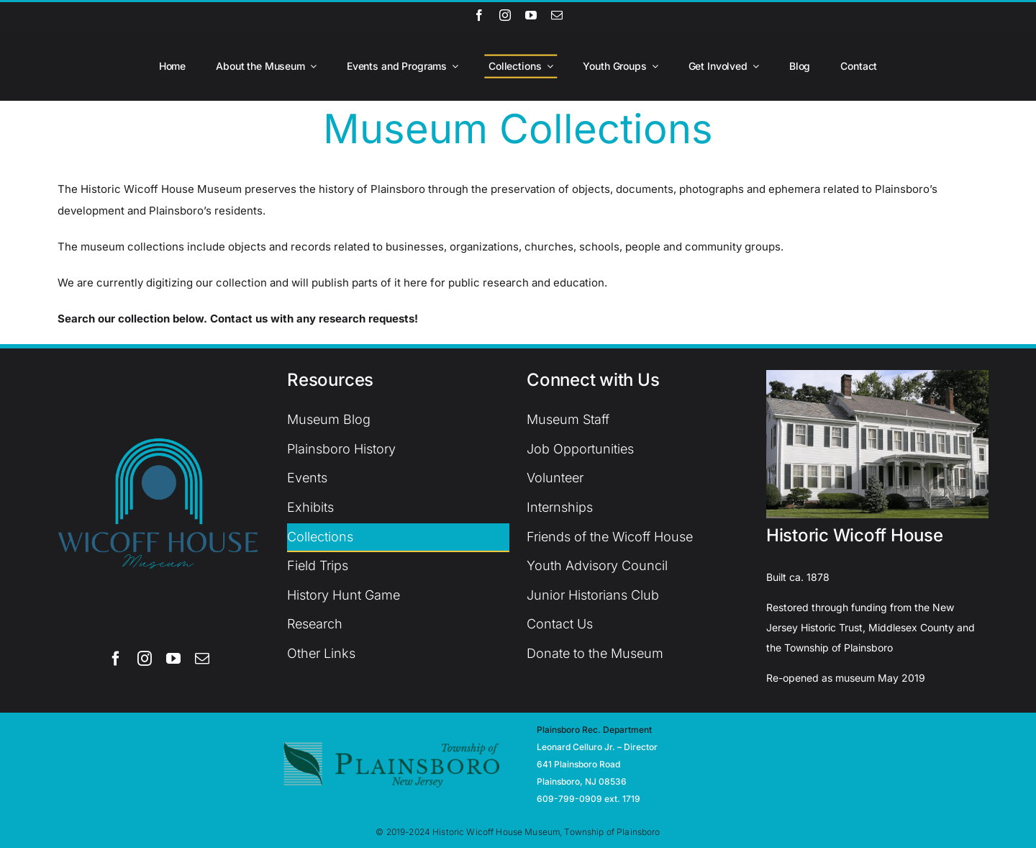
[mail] (557, 15)
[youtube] (531, 15)
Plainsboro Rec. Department (594, 729)
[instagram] (505, 15)
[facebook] (479, 15)
